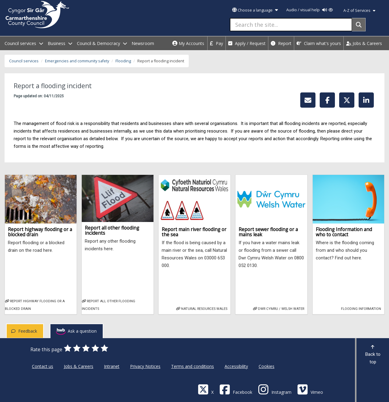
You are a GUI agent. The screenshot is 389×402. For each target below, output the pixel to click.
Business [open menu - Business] (60, 43)
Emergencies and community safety (77, 61)
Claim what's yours (319, 43)
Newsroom (143, 43)
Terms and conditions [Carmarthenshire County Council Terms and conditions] (192, 366)
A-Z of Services (359, 10)
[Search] (359, 24)
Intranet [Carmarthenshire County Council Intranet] (111, 366)
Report (281, 43)
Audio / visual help (309, 9)
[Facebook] (236, 389)
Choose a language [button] (255, 10)
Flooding (123, 61)
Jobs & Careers (364, 43)
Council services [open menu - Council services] (24, 43)
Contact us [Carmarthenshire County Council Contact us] (42, 366)
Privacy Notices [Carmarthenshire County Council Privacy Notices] (145, 366)
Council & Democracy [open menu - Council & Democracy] (102, 43)
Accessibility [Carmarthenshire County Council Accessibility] (236, 366)
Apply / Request (247, 43)
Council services (24, 61)
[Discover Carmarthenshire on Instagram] (274, 389)
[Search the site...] (291, 24)
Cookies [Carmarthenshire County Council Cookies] (266, 366)
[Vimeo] (310, 389)
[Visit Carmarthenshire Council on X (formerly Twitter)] (205, 389)
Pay (216, 43)
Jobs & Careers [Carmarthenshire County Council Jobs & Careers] (78, 366)
